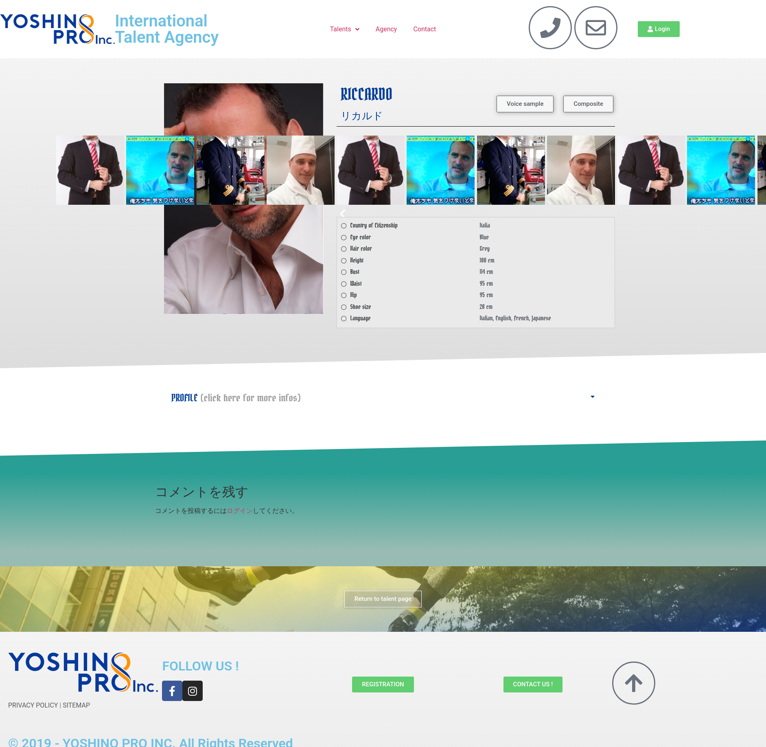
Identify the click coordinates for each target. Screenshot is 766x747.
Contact (424, 29)
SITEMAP (76, 705)
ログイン (240, 511)
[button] (476, 214)
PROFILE (235, 398)
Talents (344, 29)
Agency (386, 29)
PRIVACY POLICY (33, 705)
